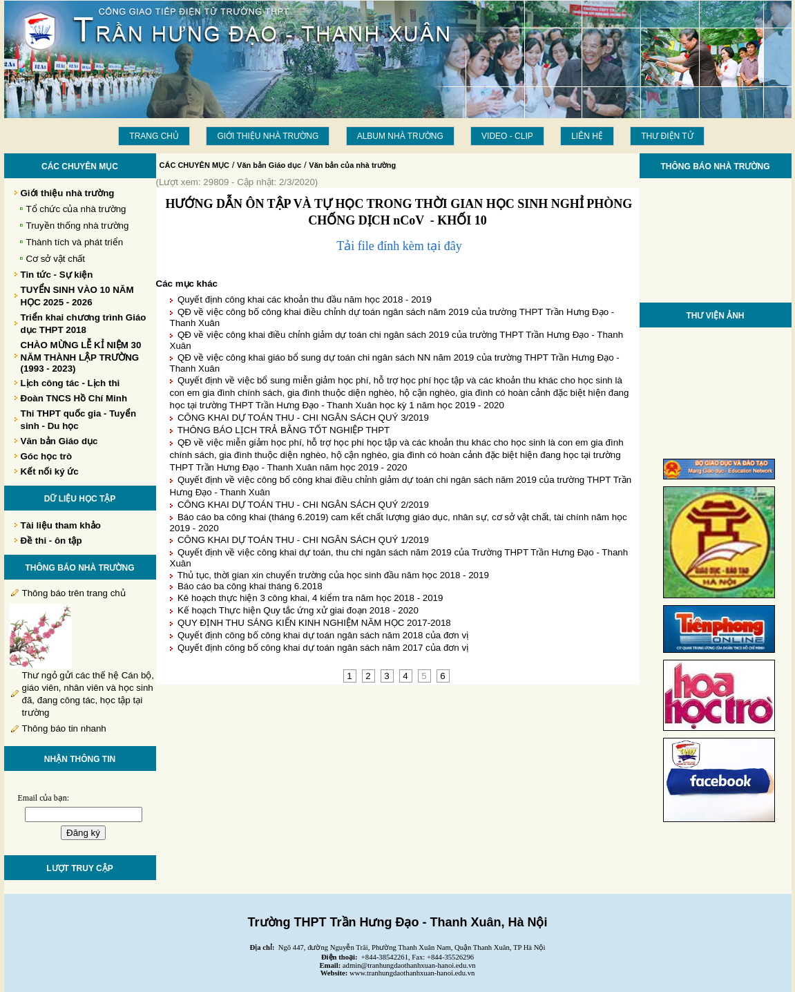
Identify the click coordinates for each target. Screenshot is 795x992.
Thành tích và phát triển (75, 242)
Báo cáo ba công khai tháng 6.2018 (250, 586)
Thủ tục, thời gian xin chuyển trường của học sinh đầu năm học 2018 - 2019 (333, 575)
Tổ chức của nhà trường (76, 209)
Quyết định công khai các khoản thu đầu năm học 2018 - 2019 (305, 299)
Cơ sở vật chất (56, 259)
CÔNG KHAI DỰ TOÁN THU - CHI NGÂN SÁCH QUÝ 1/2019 (303, 540)
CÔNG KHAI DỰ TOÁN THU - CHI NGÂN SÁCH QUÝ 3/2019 (303, 417)
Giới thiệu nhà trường (267, 136)
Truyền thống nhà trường (77, 225)
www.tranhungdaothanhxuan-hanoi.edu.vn (412, 973)
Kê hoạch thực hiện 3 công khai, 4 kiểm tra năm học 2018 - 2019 (310, 598)
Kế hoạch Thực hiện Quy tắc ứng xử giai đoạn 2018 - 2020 (298, 610)
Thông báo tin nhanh (64, 728)
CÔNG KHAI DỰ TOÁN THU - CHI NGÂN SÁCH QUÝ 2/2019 (303, 504)
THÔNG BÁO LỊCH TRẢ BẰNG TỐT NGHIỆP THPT (284, 430)
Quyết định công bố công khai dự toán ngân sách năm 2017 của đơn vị (323, 647)
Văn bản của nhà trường (352, 165)
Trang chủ (154, 136)
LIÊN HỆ (587, 136)
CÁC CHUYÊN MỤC (195, 165)
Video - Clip (507, 136)
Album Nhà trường (400, 136)
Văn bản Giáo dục (269, 165)
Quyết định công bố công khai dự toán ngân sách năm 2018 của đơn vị (323, 635)
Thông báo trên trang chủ (74, 593)
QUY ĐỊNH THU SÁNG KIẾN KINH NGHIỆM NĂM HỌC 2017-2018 (314, 623)
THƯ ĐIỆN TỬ (667, 136)
